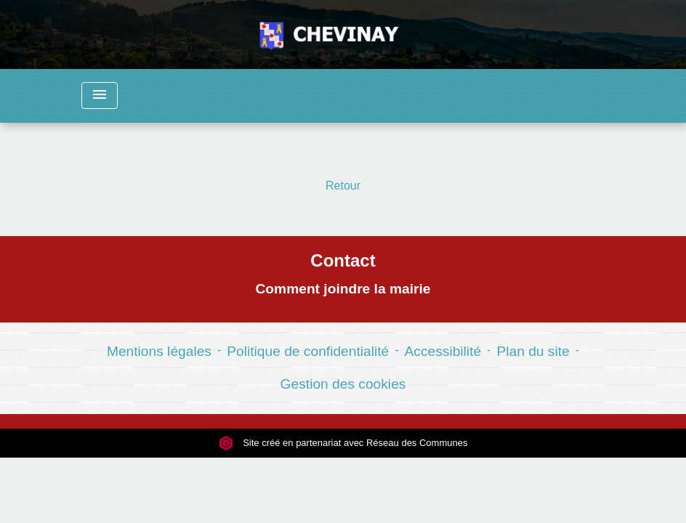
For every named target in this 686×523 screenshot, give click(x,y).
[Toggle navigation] (99, 95)
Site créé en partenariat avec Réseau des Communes (343, 442)
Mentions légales (159, 351)
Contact (342, 260)
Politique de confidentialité (308, 351)
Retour (343, 185)
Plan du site (532, 351)
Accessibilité (443, 351)
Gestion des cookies (343, 384)
